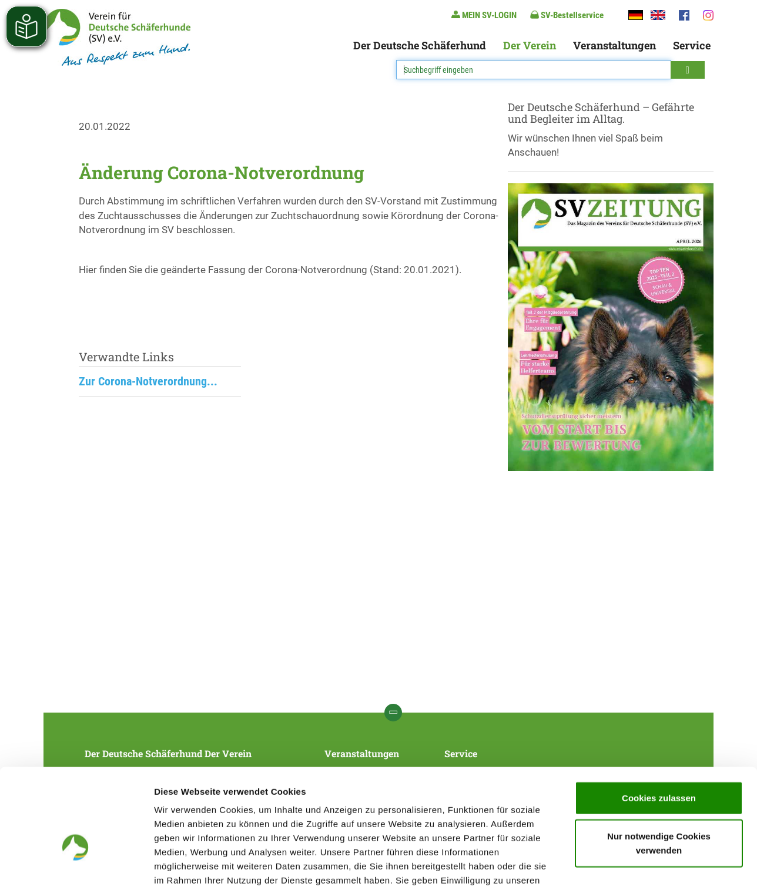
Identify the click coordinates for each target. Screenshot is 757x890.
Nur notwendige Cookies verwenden (659, 769)
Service (692, 45)
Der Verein (529, 45)
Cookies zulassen (659, 723)
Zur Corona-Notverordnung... (148, 381)
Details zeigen (625, 867)
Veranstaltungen (614, 45)
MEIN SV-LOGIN (484, 15)
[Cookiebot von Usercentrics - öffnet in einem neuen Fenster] (76, 867)
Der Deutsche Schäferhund (419, 45)
